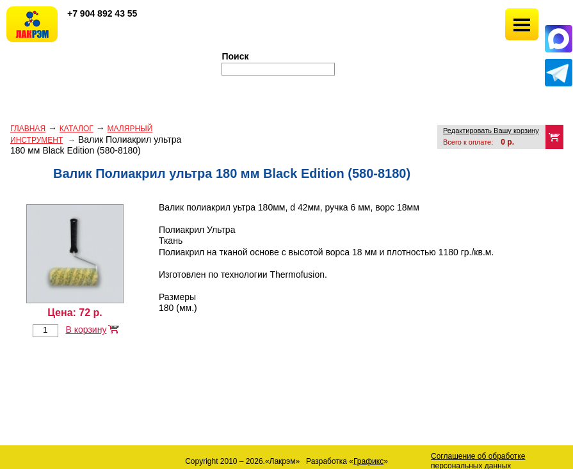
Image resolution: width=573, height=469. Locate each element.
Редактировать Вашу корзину (491, 130)
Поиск (235, 56)
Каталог (76, 128)
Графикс (368, 461)
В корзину (85, 329)
